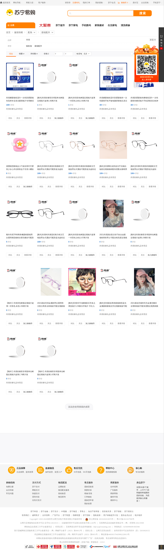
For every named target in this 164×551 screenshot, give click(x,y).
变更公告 (89, 531)
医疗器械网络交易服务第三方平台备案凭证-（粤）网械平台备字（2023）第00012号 (48, 531)
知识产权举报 (93, 511)
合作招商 (114, 487)
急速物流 (49, 468)
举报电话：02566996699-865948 (127, 527)
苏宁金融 (44, 511)
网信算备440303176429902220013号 (115, 534)
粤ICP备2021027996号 (125, 519)
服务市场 (114, 497)
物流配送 (62, 482)
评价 (10, 105)
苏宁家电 (73, 25)
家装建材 (99, 25)
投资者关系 (106, 511)
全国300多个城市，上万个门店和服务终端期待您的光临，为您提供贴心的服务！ (142, 494)
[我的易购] (100, 2)
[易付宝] (135, 2)
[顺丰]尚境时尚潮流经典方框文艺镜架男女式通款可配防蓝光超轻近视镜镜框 (51, 238)
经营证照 (59, 527)
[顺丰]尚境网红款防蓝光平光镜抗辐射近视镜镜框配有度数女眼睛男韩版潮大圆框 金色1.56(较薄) (113, 169)
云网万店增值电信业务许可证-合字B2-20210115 (39, 523)
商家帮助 (114, 493)
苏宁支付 (36, 487)
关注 (18, 118)
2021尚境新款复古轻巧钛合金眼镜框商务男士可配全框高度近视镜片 (113, 238)
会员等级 (9, 490)
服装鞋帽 (18, 32)
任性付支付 (36, 500)
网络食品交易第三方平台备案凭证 (38, 527)
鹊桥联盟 (76, 515)
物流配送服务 (63, 490)
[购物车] (124, 2)
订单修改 (88, 497)
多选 (153, 40)
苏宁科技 (34, 511)
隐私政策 (97, 515)
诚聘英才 (35, 515)
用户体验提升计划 (110, 515)
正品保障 (21, 468)
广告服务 (114, 490)
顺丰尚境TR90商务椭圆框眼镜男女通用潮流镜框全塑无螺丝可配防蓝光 (20, 238)
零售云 (82, 511)
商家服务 (114, 482)
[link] (11, 54)
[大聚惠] (45, 25)
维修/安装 (88, 493)
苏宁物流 (73, 511)
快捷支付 (36, 493)
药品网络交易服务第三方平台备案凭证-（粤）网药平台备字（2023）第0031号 (66, 534)
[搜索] (102, 13)
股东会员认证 (126, 515)
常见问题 (9, 493)
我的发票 (88, 504)
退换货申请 (88, 500)
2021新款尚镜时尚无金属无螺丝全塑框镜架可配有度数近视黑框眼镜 (144, 306)
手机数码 (86, 25)
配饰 (30, 32)
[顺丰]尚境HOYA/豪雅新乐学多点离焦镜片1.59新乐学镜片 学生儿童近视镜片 (81, 306)
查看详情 (28, 118)
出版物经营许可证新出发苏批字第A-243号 (79, 523)
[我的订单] (87, 2)
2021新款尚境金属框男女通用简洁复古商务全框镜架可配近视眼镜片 (51, 306)
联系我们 (25, 515)
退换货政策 (88, 487)
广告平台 (56, 515)
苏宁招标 (86, 515)
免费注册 (9, 487)
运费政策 (62, 487)
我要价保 (88, 490)
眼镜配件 (46, 32)
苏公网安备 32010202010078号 (99, 519)
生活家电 (112, 25)
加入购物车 (59, 118)
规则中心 (114, 500)
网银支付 (36, 490)
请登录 (68, 3)
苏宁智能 (117, 511)
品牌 (9, 40)
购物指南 (10, 482)
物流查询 (62, 497)
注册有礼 (76, 3)
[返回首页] (6, 2)
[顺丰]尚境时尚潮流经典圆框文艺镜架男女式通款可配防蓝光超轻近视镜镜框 (82, 169)
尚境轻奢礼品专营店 (14, 109)
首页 (8, 32)
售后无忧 (78, 468)
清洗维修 (125, 25)
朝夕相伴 (138, 515)
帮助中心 (110, 468)
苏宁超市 (60, 25)
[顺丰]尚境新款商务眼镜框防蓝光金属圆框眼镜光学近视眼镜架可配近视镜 (113, 306)
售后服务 (88, 482)
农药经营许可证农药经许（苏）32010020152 (132, 531)
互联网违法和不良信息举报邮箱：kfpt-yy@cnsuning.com (88, 527)
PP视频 (64, 511)
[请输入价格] (58, 54)
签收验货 (62, 493)
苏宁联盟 (66, 515)
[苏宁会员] (112, 2)
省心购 (138, 468)
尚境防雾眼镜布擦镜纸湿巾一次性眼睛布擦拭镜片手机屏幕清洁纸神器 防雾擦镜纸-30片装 (144, 101)
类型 (9, 46)
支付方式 (36, 482)
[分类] (20, 25)
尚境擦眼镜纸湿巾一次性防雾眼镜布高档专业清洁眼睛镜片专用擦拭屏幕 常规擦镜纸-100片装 (20, 101)
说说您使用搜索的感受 (79, 407)
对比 (10, 118)
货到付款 (36, 497)
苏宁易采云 (128, 511)
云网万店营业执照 (103, 531)
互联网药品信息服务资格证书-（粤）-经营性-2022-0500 (121, 523)
